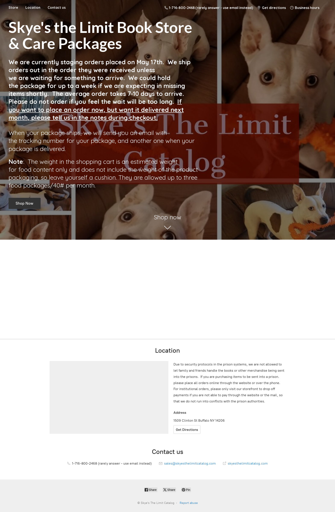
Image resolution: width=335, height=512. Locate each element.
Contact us (57, 7)
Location (32, 7)
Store (13, 7)
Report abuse (189, 503)
